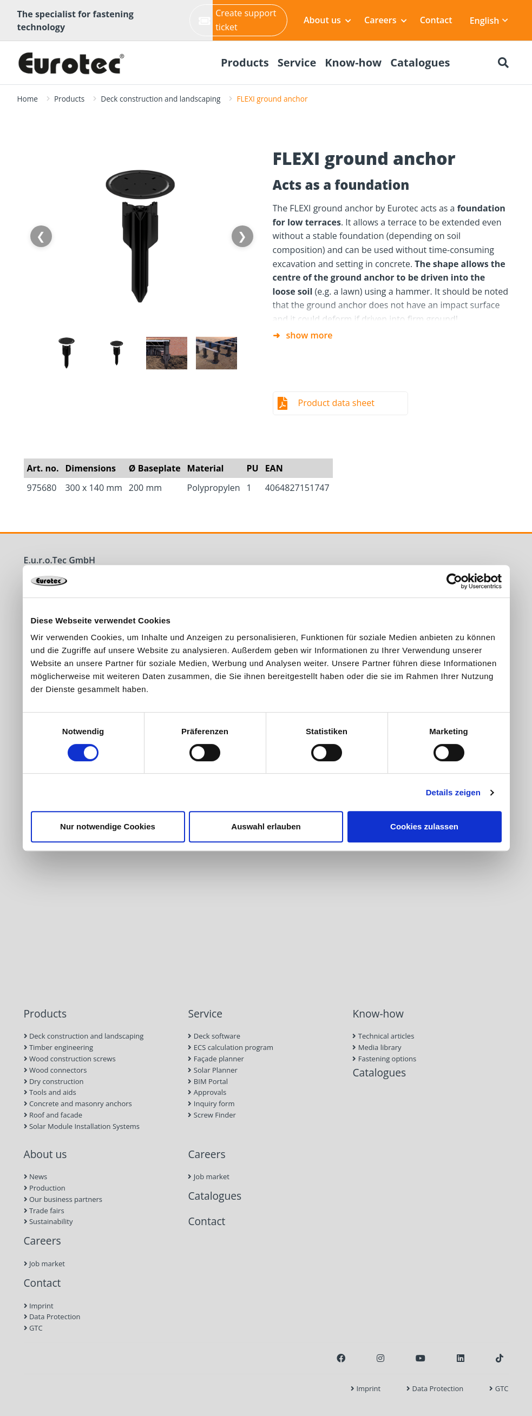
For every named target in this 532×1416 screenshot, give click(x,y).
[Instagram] (380, 1358)
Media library (376, 1047)
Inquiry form (211, 1103)
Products (69, 99)
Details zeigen (453, 792)
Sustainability (48, 1221)
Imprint (39, 1306)
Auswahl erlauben (265, 826)
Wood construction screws (70, 1058)
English (489, 20)
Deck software (214, 1036)
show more (309, 335)
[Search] (503, 63)
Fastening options (384, 1058)
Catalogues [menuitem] (420, 62)
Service (205, 1013)
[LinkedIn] (460, 1358)
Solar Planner (212, 1070)
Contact (436, 20)
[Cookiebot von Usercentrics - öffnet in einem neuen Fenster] (454, 581)
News (36, 1176)
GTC (33, 1328)
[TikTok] (499, 1358)
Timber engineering (59, 1047)
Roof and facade (53, 1115)
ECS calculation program (230, 1047)
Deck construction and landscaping (160, 99)
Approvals (207, 1092)
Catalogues (379, 1072)
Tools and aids (50, 1092)
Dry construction (54, 1081)
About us (327, 20)
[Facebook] (341, 1358)
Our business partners (63, 1199)
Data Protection (52, 1316)
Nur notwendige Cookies (107, 826)
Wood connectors (55, 1070)
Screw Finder (211, 1115)
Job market (44, 1263)
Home (27, 99)
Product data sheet (336, 403)
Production (44, 1188)
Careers (385, 20)
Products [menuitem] (245, 62)
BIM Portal (208, 1081)
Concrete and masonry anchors (78, 1103)
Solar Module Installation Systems (82, 1126)
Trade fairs (44, 1210)
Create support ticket (237, 20)
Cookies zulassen (424, 826)
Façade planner (216, 1058)
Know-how (377, 1013)
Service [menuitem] (297, 62)
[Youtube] (420, 1358)
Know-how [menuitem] (353, 62)
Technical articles (383, 1036)
